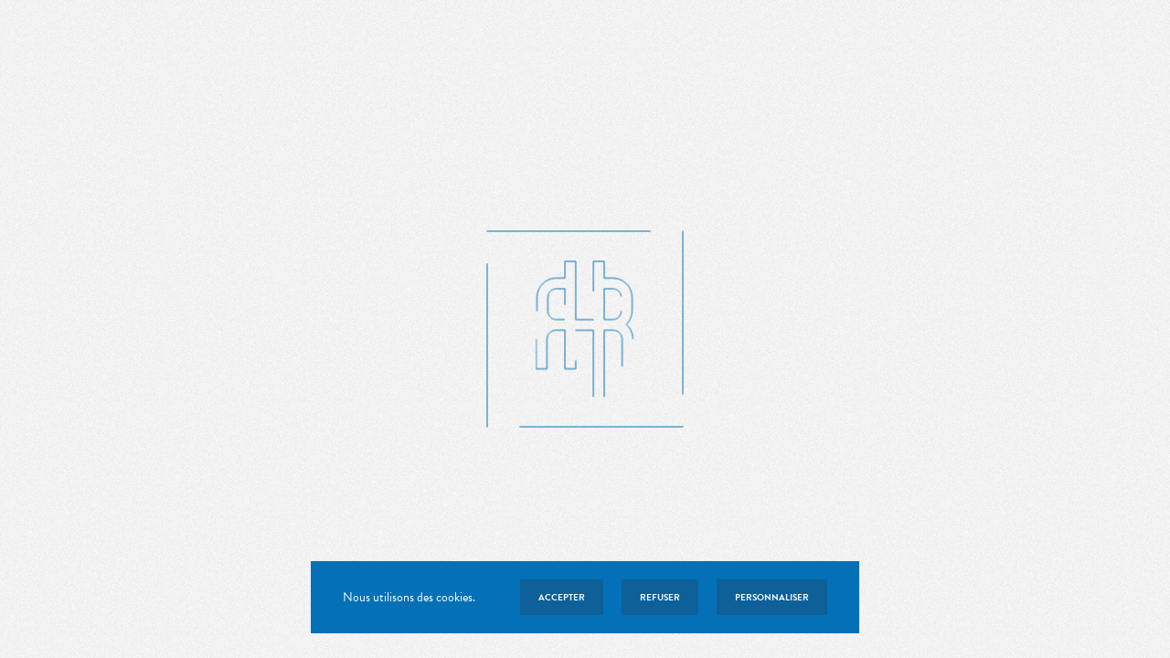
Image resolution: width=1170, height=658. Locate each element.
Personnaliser (772, 597)
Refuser (660, 597)
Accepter (561, 597)
